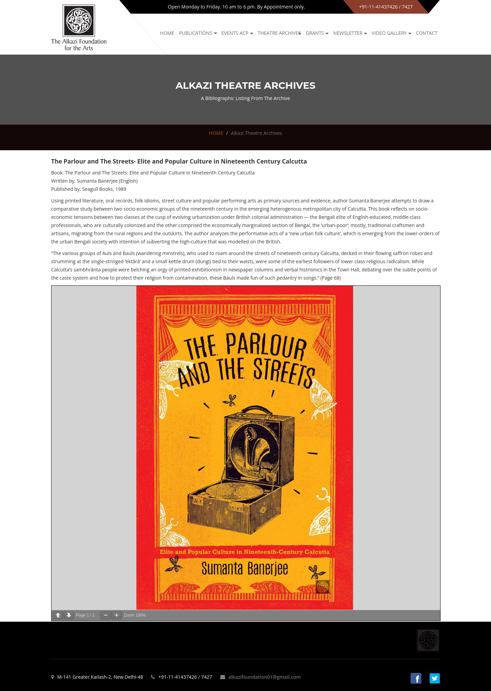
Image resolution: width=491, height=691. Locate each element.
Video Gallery (389, 33)
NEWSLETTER (347, 33)
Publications (195, 33)
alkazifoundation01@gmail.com (264, 677)
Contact (426, 33)
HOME (216, 133)
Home (167, 33)
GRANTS (315, 33)
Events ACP (235, 33)
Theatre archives (279, 33)
